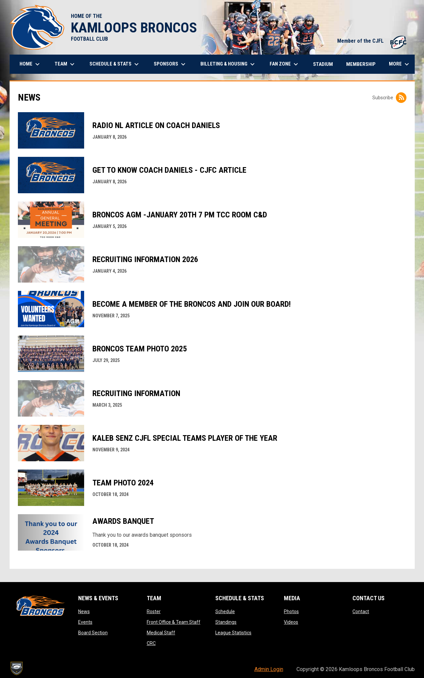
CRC (151, 643)
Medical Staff (161, 632)
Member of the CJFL (372, 41)
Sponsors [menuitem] (170, 64)
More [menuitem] (400, 64)
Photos (291, 611)
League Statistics (233, 632)
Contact (360, 611)
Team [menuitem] (65, 64)
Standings (226, 622)
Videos (291, 622)
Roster (154, 611)
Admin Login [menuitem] (268, 669)
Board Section (93, 632)
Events (85, 622)
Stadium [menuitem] (323, 64)
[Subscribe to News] (401, 97)
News (84, 611)
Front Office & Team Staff (173, 622)
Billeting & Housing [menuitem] (228, 64)
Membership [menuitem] (361, 64)
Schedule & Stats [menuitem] (114, 64)
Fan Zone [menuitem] (285, 64)
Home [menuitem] (30, 64)
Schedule (225, 611)
